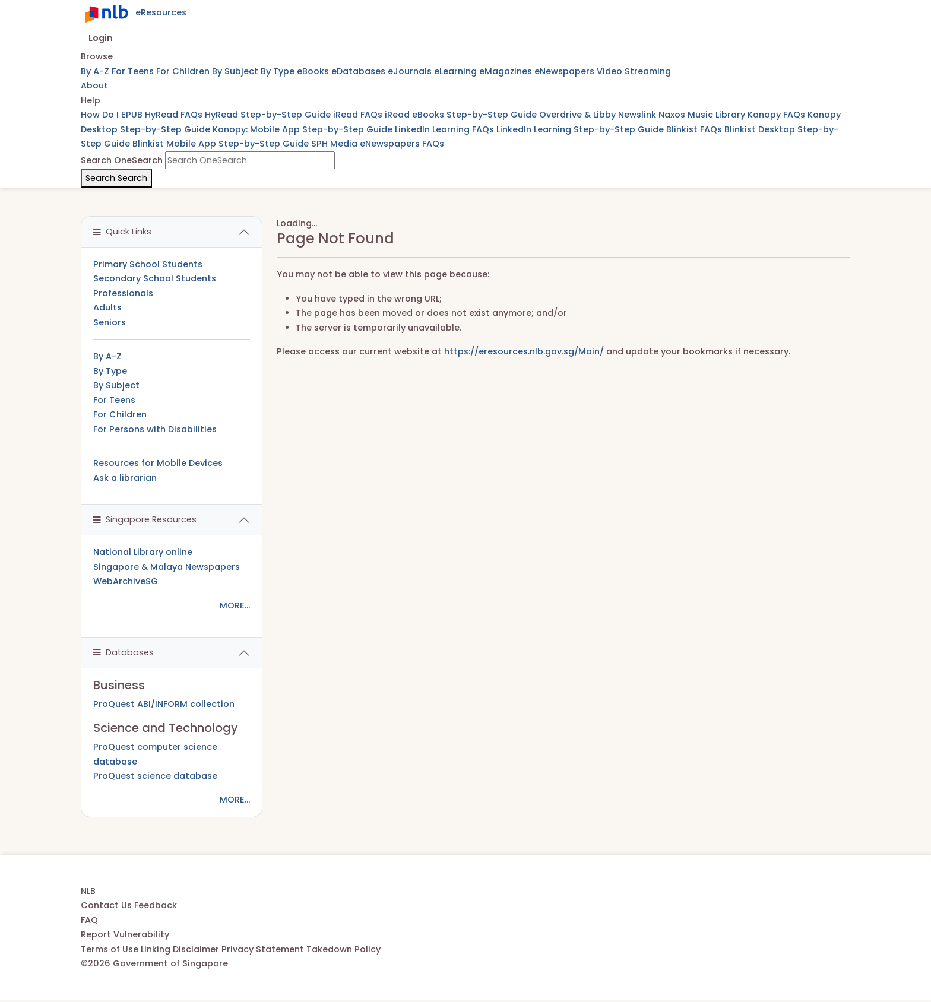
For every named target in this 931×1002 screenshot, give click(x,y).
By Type (279, 71)
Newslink (638, 115)
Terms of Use (111, 949)
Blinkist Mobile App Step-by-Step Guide (221, 144)
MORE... (235, 605)
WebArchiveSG (125, 581)
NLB (88, 891)
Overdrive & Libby (578, 115)
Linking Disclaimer (181, 949)
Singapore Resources (145, 519)
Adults (107, 307)
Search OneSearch (122, 160)
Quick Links (122, 231)
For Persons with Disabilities (155, 429)
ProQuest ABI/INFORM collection (164, 704)
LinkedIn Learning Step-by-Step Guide (581, 129)
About (94, 85)
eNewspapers (565, 71)
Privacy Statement (263, 949)
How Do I (101, 115)
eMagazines (506, 71)
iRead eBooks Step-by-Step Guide (462, 115)
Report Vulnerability (125, 934)
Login (100, 38)
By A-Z (96, 71)
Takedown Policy (343, 949)
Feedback (155, 905)
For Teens (134, 71)
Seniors (109, 322)
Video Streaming (634, 71)
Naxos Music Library (703, 115)
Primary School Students (147, 264)
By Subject (236, 71)
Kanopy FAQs (778, 115)
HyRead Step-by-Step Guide (269, 115)
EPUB (133, 115)
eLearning (456, 71)
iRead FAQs (359, 115)
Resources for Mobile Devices (158, 463)
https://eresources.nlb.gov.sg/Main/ (524, 351)
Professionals (123, 293)
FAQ (89, 920)
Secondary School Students (154, 278)
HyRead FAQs (175, 115)
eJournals (411, 71)
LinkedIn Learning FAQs (445, 129)
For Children (184, 71)
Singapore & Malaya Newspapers (166, 567)
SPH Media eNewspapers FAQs (377, 144)
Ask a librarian (125, 478)
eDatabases (359, 71)
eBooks (314, 71)
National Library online (142, 552)
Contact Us (107, 905)
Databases (123, 652)
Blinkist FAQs (695, 129)
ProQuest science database (155, 776)
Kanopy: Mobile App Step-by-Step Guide (304, 129)
